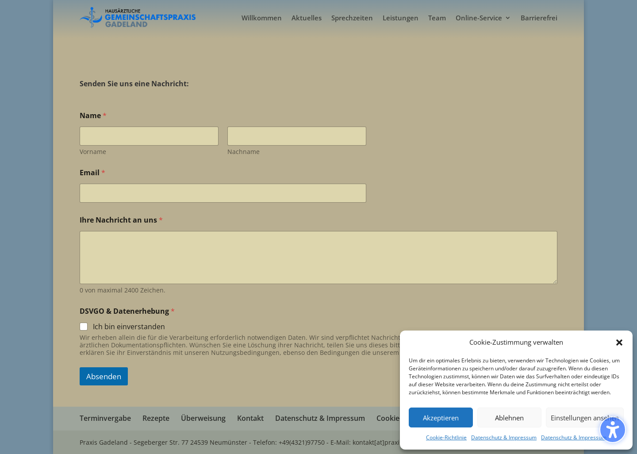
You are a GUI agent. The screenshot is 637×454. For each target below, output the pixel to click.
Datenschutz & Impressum (504, 437)
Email (92, 173)
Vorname (93, 151)
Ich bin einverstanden (129, 326)
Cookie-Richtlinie (446, 437)
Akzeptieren (441, 417)
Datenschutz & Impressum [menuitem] (320, 418)
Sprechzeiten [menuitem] (352, 17)
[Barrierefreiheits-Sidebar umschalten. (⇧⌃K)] (612, 429)
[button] (619, 342)
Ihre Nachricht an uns (121, 220)
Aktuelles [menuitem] (307, 17)
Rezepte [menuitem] (155, 418)
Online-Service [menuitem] (479, 17)
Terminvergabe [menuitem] (105, 418)
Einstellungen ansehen (585, 417)
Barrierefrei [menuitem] (539, 17)
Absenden (103, 376)
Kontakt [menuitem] (250, 418)
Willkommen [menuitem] (262, 17)
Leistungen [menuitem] (400, 17)
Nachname (243, 151)
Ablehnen (509, 417)
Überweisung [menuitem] (203, 418)
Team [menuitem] (437, 17)
